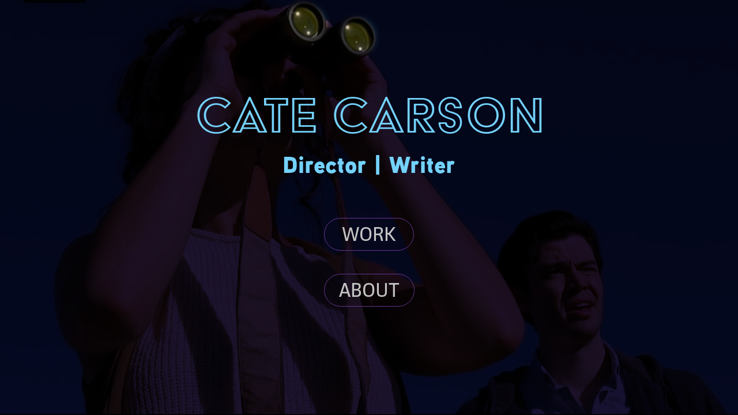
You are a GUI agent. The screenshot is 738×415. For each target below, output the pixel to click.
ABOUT (369, 290)
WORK (369, 234)
